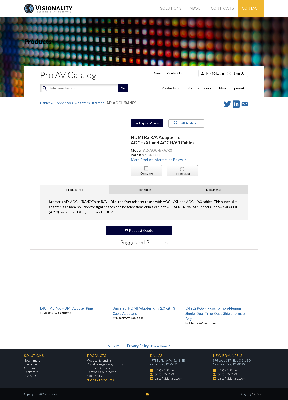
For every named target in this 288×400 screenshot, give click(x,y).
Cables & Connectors (56, 103)
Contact (251, 8)
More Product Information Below (159, 159)
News (158, 73)
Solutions (171, 8)
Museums (30, 376)
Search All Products (100, 380)
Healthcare (31, 372)
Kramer (98, 103)
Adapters (82, 103)
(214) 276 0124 (164, 370)
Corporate (30, 368)
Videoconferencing (99, 360)
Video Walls (94, 376)
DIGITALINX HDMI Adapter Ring (66, 308)
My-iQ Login (215, 73)
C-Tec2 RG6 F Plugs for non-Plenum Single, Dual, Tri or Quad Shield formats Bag (215, 313)
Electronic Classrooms (101, 368)
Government (32, 360)
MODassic (258, 394)
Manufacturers (199, 88)
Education (30, 364)
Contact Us (175, 73)
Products (170, 88)
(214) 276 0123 (164, 374)
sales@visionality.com (169, 378)
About (196, 8)
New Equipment (231, 88)
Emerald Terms (116, 346)
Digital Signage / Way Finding (105, 364)
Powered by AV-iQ (160, 346)
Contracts (222, 8)
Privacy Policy (138, 345)
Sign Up (239, 73)
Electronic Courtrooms (101, 372)
